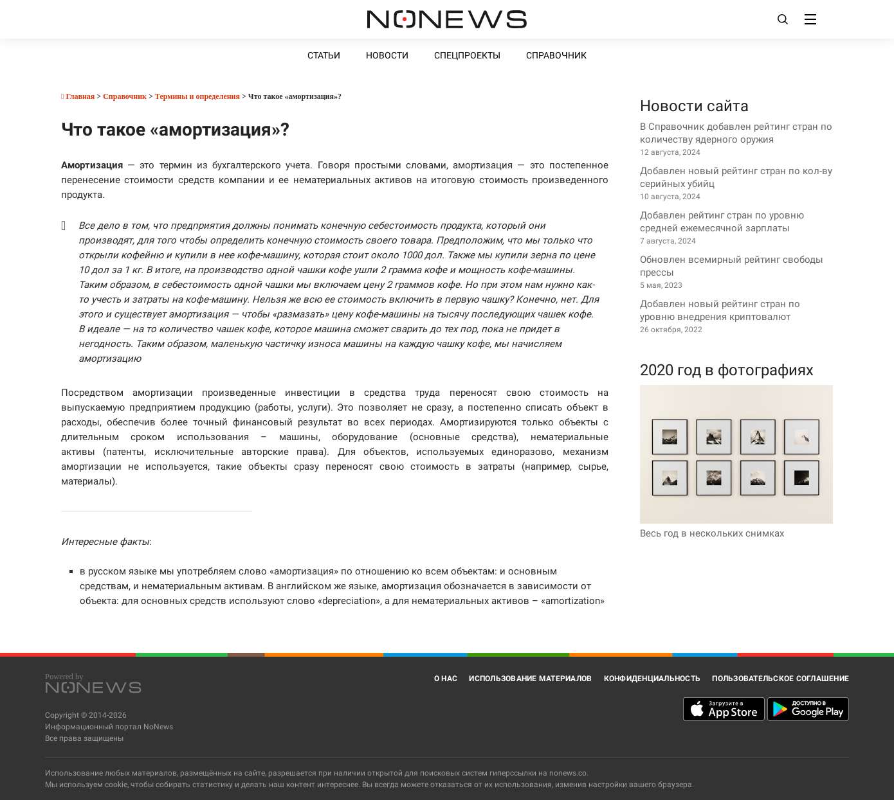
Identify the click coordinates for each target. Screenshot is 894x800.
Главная (78, 96)
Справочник (556, 55)
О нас (445, 678)
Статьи (323, 55)
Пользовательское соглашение (780, 678)
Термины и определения (197, 96)
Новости (387, 55)
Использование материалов (530, 678)
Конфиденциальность (652, 678)
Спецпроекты (467, 55)
